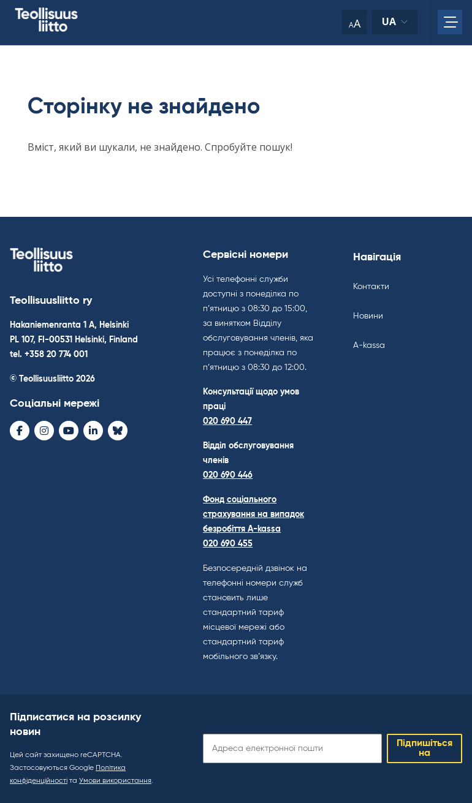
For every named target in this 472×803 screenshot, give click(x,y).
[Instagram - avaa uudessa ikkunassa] (44, 430)
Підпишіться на (424, 748)
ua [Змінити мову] (394, 24)
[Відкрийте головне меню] (450, 22)
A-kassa (369, 345)
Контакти (371, 286)
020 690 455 (228, 544)
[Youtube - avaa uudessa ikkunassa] (68, 430)
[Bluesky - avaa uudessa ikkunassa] (118, 430)
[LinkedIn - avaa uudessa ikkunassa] (93, 430)
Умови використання (115, 781)
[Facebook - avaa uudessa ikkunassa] (19, 430)
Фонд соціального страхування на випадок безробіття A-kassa (253, 514)
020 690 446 (228, 475)
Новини (368, 316)
